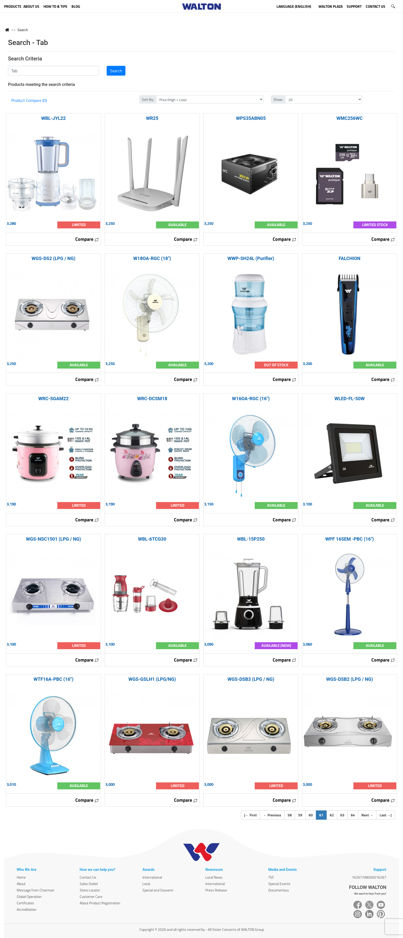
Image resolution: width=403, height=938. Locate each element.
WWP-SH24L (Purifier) (250, 258)
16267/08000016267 (369, 877)
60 (311, 815)
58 (290, 815)
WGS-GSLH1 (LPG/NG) (152, 679)
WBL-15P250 (250, 539)
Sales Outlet (89, 883)
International (152, 877)
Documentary (278, 890)
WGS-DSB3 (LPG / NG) (250, 679)
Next (367, 815)
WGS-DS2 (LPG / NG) (54, 258)
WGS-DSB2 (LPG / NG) (349, 679)
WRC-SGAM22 (53, 398)
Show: (278, 99)
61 (323, 815)
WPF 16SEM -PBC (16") (349, 539)
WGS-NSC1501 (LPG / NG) (53, 539)
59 (300, 815)
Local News (214, 877)
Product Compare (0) (29, 100)
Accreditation (26, 909)
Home (21, 877)
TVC (271, 877)
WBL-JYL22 (53, 118)
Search (22, 29)
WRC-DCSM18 (152, 398)
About (21, 883)
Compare (87, 239)
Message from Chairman (35, 890)
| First (250, 815)
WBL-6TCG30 (152, 539)
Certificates (25, 903)
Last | (386, 815)
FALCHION (349, 258)
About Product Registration (100, 903)
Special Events (279, 883)
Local (146, 883)
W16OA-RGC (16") (251, 398)
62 (332, 815)
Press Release (216, 890)
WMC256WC (349, 118)
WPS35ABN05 (251, 118)
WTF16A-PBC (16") (53, 679)
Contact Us (88, 877)
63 (342, 815)
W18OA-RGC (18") (152, 258)
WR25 (152, 118)
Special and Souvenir (157, 890)
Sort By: (148, 99)
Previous (272, 815)
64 (353, 815)
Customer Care (91, 896)
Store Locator (90, 890)
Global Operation (29, 896)
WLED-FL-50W (349, 398)
